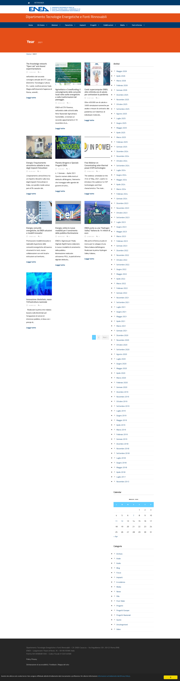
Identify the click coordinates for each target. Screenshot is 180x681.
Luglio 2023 (121, 222)
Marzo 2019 (121, 429)
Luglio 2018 (121, 458)
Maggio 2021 (121, 316)
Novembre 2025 (122, 99)
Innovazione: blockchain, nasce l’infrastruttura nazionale (39, 300)
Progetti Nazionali (123, 615)
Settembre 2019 (122, 406)
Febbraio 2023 (122, 241)
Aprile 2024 (120, 184)
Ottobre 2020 (121, 344)
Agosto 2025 (121, 113)
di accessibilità (37, 664)
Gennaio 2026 (121, 90)
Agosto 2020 (121, 354)
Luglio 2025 (121, 118)
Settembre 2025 (122, 109)
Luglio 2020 (121, 359)
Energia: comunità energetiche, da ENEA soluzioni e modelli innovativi (39, 231)
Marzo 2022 (121, 283)
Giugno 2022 (121, 269)
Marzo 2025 (121, 137)
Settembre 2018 (122, 453)
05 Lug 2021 (32, 171)
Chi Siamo (41, 25)
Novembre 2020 (122, 340)
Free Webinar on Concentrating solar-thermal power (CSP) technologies (96, 165)
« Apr (116, 536)
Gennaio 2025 (121, 146)
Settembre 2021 (122, 302)
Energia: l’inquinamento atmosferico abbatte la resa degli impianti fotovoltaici (37, 165)
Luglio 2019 (121, 410)
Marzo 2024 (121, 189)
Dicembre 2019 (122, 392)
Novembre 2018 (122, 448)
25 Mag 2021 (90, 171)
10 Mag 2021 (32, 236)
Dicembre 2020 (122, 335)
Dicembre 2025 (122, 94)
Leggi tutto (31, 97)
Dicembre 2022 (122, 250)
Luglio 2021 (121, 307)
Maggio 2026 (121, 71)
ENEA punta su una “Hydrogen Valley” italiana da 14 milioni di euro (97, 231)
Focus (118, 572)
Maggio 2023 (121, 231)
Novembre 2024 (122, 156)
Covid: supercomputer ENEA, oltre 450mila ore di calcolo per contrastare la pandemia (96, 92)
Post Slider (120, 601)
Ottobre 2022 (121, 259)
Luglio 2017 (121, 476)
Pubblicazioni (108, 25)
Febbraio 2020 (122, 382)
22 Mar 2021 (90, 236)
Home (31, 25)
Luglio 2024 (121, 170)
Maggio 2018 (121, 467)
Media (122, 25)
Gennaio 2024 (121, 198)
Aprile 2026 (120, 76)
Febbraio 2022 (122, 288)
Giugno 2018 (121, 462)
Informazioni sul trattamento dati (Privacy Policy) (140, 676)
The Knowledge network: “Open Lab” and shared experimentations (36, 66)
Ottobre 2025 (121, 104)
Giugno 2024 (121, 175)
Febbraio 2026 (122, 85)
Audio (118, 563)
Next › (105, 337)
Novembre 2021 (122, 297)
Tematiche (69, 25)
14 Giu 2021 (61, 169)
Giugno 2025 (121, 123)
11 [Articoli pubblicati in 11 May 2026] (116, 521)
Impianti (83, 25)
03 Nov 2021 (61, 103)
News (118, 591)
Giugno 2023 (121, 226)
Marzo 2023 (121, 236)
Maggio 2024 (121, 179)
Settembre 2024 (122, 165)
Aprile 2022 (120, 278)
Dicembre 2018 (122, 443)
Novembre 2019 (122, 396)
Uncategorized (122, 624)
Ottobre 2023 (121, 212)
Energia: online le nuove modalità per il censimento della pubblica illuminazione (66, 231)
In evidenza (120, 582)
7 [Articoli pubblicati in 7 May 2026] (133, 515)
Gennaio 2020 (121, 387)
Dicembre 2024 (122, 151)
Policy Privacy (31, 659)
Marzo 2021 (121, 326)
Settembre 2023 (122, 217)
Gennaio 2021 (121, 330)
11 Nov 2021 (32, 72)
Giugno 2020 (121, 363)
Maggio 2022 (121, 274)
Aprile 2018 (120, 472)
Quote (118, 619)
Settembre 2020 (122, 349)
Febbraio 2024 (122, 193)
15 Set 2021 (90, 98)
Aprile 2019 (120, 425)
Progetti (93, 25)
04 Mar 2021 (32, 305)
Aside (118, 558)
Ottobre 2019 (121, 401)
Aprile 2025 (120, 132)
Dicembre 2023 (122, 203)
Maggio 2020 (121, 368)
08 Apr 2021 (61, 236)
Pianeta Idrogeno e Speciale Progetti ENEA (66, 164)
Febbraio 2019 (122, 434)
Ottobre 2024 (121, 160)
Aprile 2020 (120, 373)
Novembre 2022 (122, 255)
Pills (118, 596)
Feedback (52, 664)
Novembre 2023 (122, 208)
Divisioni (55, 25)
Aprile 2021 (120, 321)
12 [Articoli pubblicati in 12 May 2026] (122, 521)
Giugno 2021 (121, 311)
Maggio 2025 (121, 127)
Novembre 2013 (122, 481)
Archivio (119, 553)
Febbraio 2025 (122, 142)
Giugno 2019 (121, 415)
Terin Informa (137, 25)
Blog (118, 568)
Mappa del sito (63, 664)
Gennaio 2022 (121, 292)
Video (118, 629)
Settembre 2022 (122, 264)
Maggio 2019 (121, 420)
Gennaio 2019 (121, 439)
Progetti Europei (122, 610)
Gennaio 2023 (121, 245)
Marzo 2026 (121, 80)
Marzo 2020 (121, 377)
